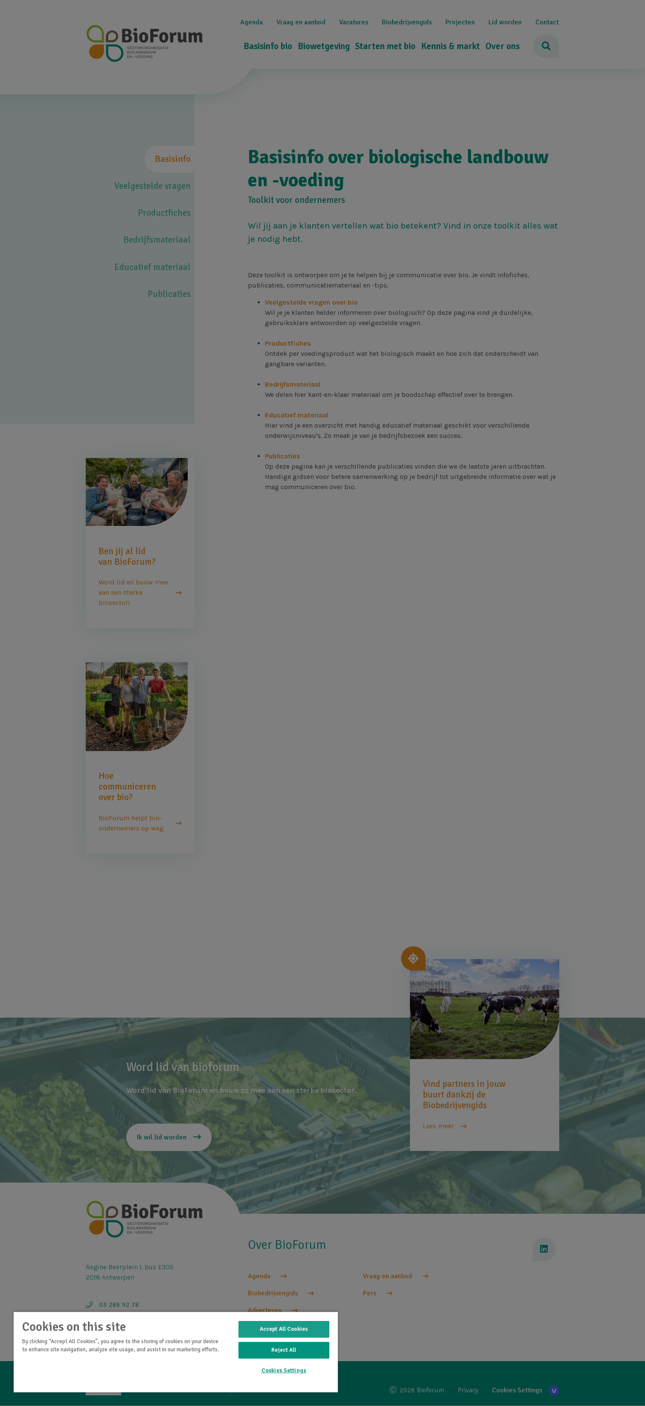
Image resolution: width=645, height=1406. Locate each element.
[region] (176, 1351)
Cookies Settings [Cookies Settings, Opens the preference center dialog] (283, 1370)
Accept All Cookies (284, 1329)
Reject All (283, 1350)
